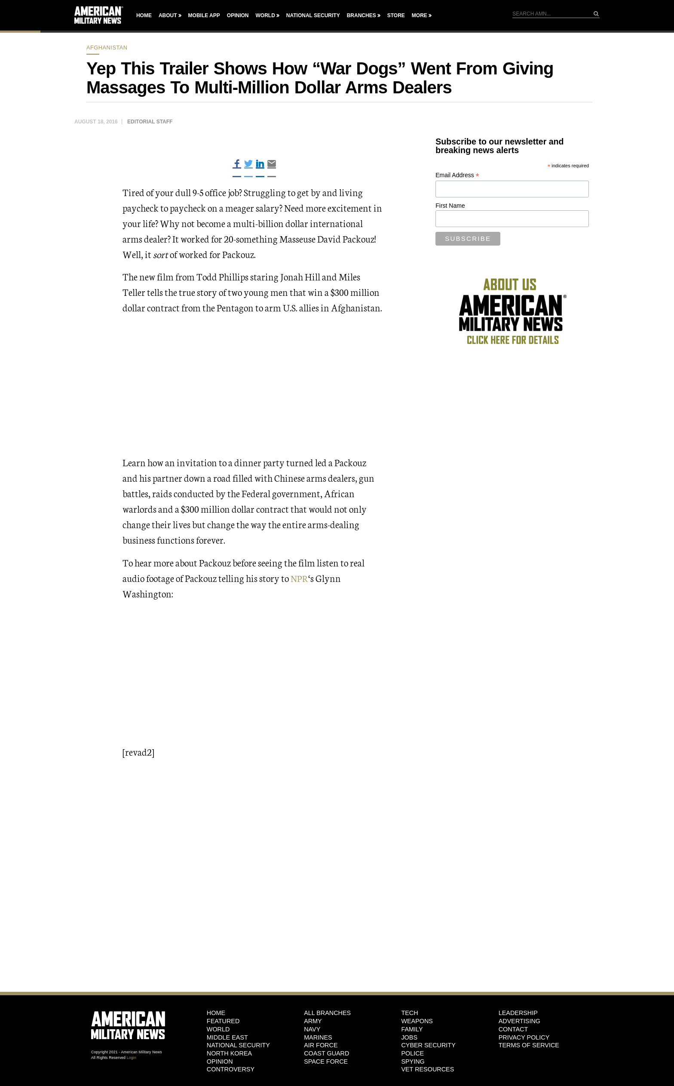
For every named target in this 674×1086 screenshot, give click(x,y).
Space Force (326, 1061)
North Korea (229, 1053)
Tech (409, 1012)
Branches (361, 15)
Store (396, 15)
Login (131, 1057)
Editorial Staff (149, 122)
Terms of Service (529, 1045)
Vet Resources (427, 1069)
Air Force (320, 1045)
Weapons (417, 1021)
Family (412, 1029)
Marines (318, 1037)
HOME (216, 1012)
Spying (412, 1061)
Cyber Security (428, 1045)
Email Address (457, 175)
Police (412, 1053)
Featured (223, 1021)
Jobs (409, 1037)
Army (313, 1021)
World (265, 15)
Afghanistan (107, 47)
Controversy (230, 1069)
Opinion (238, 15)
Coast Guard (326, 1053)
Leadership (518, 1012)
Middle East (227, 1037)
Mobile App (204, 15)
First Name (450, 205)
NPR (300, 578)
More (419, 15)
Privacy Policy (524, 1037)
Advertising (519, 1021)
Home (144, 15)
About (168, 15)
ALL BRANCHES (327, 1012)
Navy (312, 1029)
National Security (313, 15)
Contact (513, 1029)
